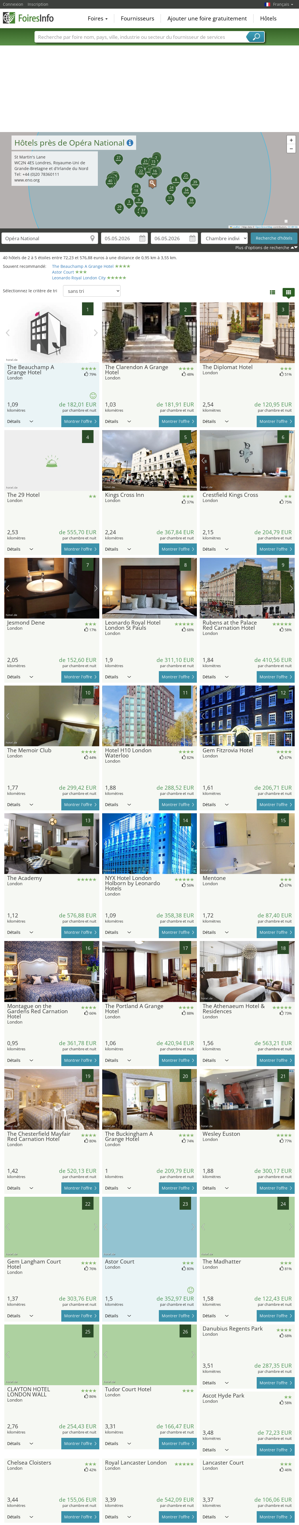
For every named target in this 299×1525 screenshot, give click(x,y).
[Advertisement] (149, 89)
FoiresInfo (31, 18)
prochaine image (96, 332)
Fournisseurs (137, 18)
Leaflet (235, 227)
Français (283, 4)
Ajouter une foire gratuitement (207, 18)
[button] (149, 180)
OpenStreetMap (264, 227)
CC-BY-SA (293, 227)
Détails (20, 421)
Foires (98, 18)
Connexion (13, 4)
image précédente (7, 332)
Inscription (38, 4)
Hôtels (268, 18)
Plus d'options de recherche (262, 247)
